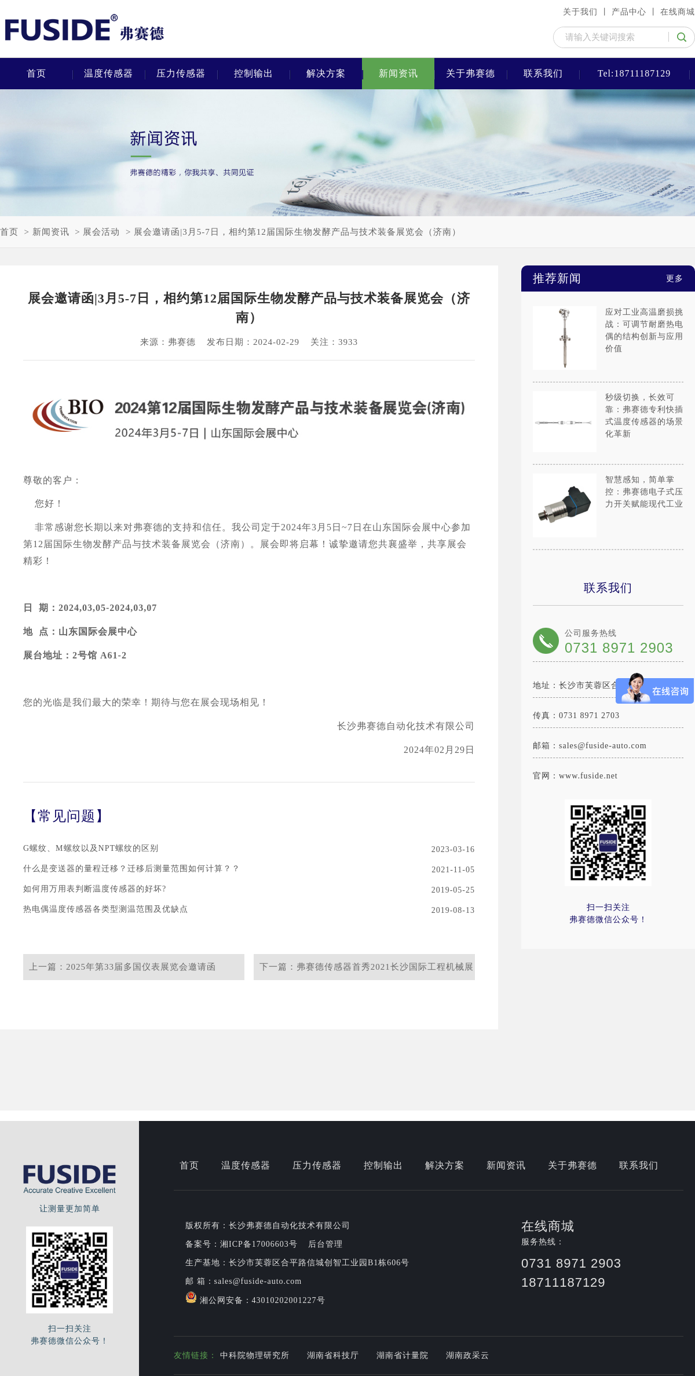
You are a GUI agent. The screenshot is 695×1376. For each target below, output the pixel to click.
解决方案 (326, 73)
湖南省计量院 (402, 1355)
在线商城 (677, 12)
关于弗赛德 (470, 73)
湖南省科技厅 (333, 1355)
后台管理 (325, 1244)
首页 (36, 73)
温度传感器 (108, 73)
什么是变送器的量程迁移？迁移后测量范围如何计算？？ (131, 868)
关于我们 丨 (586, 12)
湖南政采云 (467, 1355)
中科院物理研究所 (255, 1355)
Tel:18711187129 (634, 73)
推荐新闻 (608, 278)
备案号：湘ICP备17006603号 (241, 1244)
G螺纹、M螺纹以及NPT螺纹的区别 (91, 848)
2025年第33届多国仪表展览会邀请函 (141, 966)
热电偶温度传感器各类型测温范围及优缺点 (105, 909)
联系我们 (543, 73)
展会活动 (101, 231)
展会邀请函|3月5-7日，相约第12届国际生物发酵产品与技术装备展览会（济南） (297, 231)
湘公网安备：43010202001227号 (255, 1298)
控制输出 (253, 73)
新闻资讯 (398, 73)
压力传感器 (181, 73)
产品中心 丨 (635, 12)
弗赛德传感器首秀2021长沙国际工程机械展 (385, 966)
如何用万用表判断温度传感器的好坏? (94, 889)
